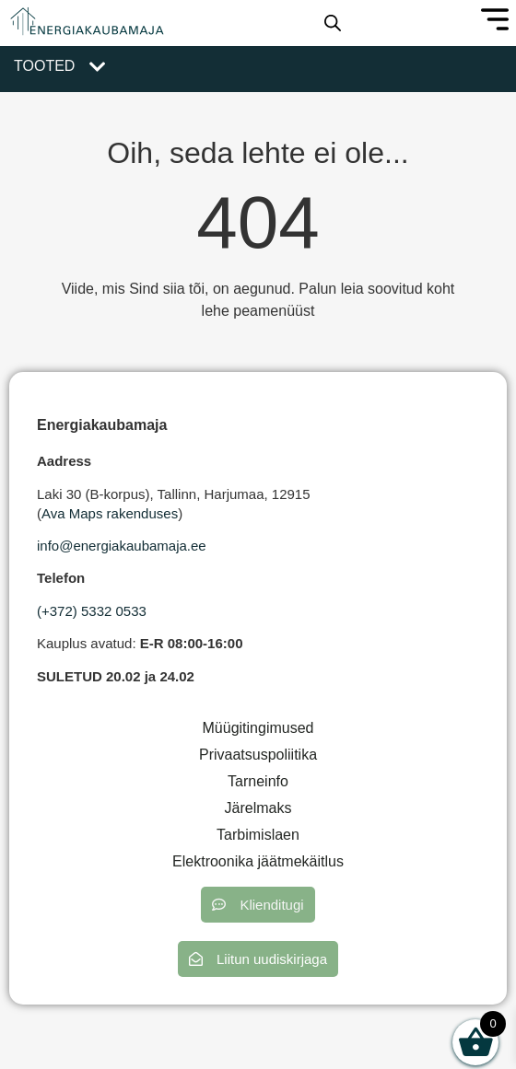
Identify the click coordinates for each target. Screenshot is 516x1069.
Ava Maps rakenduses (109, 513)
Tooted (44, 66)
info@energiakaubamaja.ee (121, 545)
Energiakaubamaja (102, 425)
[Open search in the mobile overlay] (332, 23)
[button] (257, 905)
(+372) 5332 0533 (92, 611)
